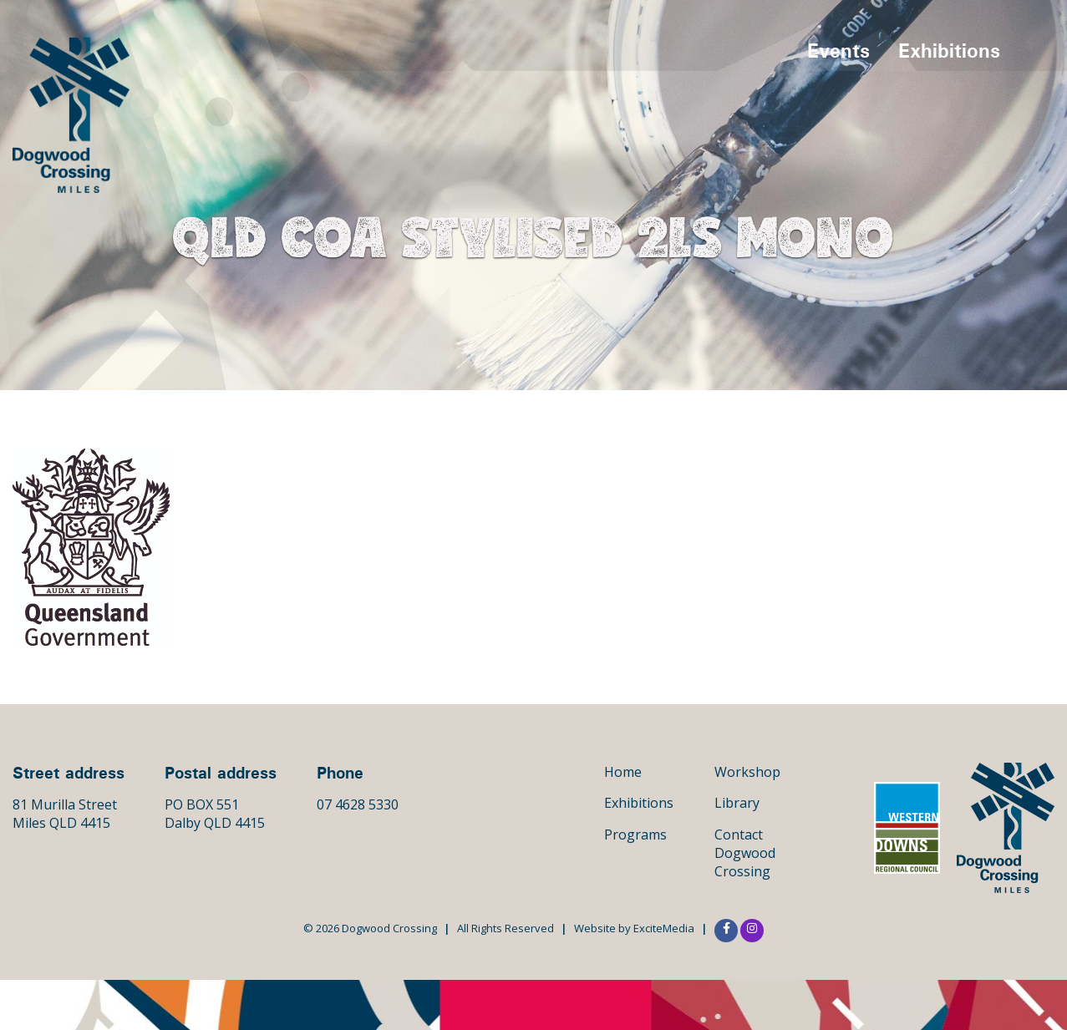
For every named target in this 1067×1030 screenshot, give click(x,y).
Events (838, 50)
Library (737, 803)
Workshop (747, 772)
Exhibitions (949, 50)
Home (623, 772)
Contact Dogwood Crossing (744, 853)
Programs (635, 834)
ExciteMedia (663, 928)
